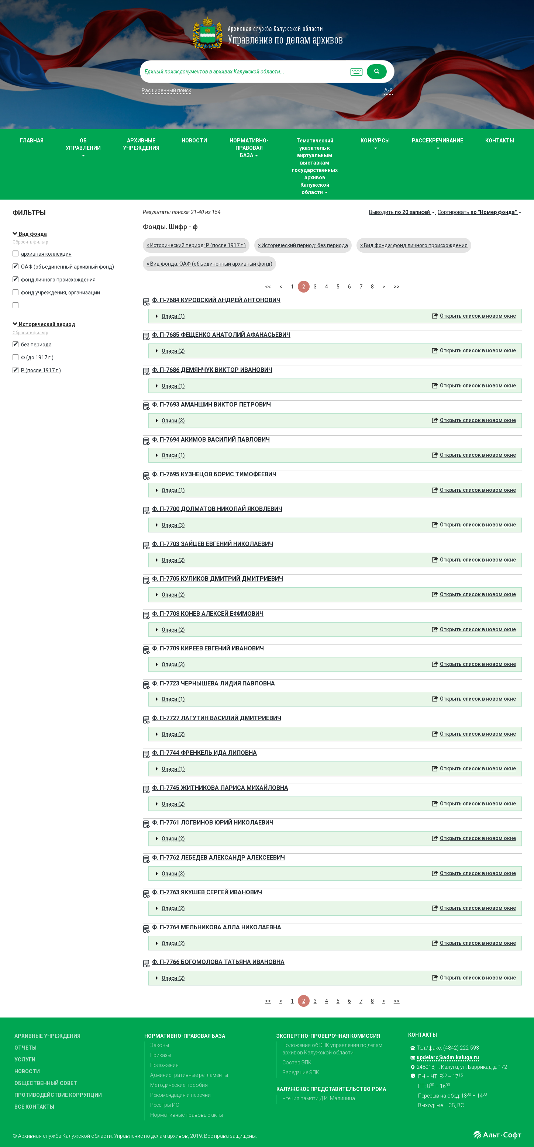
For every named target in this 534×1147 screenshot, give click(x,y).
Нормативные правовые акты (186, 1115)
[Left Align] (377, 71)
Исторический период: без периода (303, 245)
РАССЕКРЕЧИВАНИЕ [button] (437, 143)
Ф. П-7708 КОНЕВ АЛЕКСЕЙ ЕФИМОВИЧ (207, 613)
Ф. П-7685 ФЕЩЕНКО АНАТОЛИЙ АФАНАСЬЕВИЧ (221, 334)
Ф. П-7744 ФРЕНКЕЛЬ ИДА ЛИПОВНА (204, 752)
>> (397, 287)
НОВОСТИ (194, 141)
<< (268, 287)
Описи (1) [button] (173, 316)
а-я (388, 90)
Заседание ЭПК (300, 1072)
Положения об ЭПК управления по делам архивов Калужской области (332, 1049)
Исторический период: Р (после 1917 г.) (196, 245)
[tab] (335, 316)
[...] (243, 72)
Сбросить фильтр (30, 242)
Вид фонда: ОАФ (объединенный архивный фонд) (209, 264)
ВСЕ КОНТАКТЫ (34, 1107)
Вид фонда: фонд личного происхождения (414, 245)
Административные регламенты (189, 1075)
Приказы (160, 1055)
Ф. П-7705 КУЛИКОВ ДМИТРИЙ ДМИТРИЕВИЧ (217, 578)
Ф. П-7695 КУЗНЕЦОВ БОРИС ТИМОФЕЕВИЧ (214, 474)
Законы (159, 1045)
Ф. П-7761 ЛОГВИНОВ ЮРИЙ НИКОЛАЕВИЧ (212, 822)
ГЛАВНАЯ (32, 141)
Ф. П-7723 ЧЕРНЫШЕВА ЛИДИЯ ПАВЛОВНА (213, 683)
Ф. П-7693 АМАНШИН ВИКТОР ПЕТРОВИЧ (211, 404)
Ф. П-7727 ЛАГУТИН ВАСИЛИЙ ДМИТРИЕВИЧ (216, 718)
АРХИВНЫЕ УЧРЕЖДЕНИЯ (141, 144)
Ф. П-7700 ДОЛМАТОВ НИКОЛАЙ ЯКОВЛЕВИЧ (217, 508)
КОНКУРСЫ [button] (375, 143)
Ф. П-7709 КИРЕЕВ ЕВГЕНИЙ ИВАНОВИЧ (208, 648)
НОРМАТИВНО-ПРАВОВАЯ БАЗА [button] (249, 148)
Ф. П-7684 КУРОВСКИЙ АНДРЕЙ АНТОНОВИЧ (216, 300)
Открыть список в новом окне (478, 316)
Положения (164, 1065)
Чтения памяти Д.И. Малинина (318, 1098)
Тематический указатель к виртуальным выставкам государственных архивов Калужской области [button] (315, 166)
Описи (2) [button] (173, 351)
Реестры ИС (164, 1105)
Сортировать (479, 212)
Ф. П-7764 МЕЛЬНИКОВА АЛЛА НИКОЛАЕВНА (216, 927)
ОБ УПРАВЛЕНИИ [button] (83, 147)
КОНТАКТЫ (499, 141)
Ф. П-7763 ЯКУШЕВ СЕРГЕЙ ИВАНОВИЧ (207, 892)
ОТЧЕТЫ (25, 1048)
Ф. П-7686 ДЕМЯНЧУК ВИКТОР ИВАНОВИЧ (212, 369)
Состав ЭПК (296, 1062)
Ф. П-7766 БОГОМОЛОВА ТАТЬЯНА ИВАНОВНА (218, 961)
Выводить (402, 212)
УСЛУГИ (24, 1060)
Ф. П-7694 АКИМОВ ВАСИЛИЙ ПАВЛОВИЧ (211, 439)
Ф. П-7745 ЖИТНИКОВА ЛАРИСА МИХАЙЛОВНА (220, 787)
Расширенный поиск (166, 90)
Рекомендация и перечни (180, 1095)
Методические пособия (179, 1085)
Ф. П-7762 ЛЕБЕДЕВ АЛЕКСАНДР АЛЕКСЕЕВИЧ (218, 857)
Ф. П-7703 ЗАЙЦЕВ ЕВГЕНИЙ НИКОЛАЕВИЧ (212, 543)
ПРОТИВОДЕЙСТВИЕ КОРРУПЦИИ (58, 1095)
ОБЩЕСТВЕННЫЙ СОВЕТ (45, 1083)
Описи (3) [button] (173, 421)
